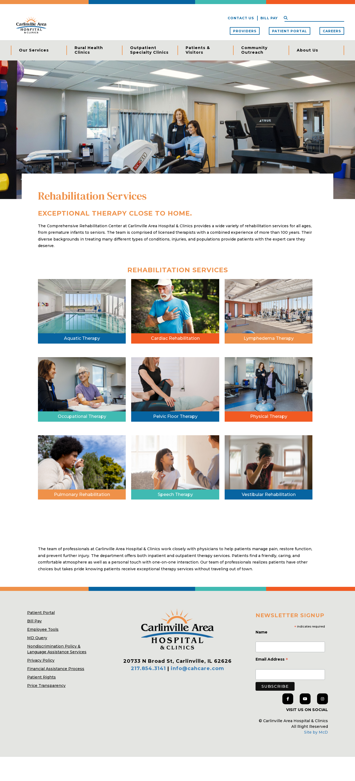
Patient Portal (289, 31)
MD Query (37, 662)
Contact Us (241, 18)
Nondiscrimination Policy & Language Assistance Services (56, 673)
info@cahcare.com (197, 693)
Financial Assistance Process (55, 692)
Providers (244, 31)
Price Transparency (46, 709)
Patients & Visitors (198, 50)
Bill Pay (269, 18)
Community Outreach (254, 50)
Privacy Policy (40, 684)
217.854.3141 (148, 693)
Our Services (34, 50)
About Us (307, 50)
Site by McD (316, 756)
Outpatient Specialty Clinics (149, 50)
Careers (332, 31)
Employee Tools (43, 653)
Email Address (272, 683)
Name (262, 656)
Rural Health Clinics (89, 50)
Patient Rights (41, 701)
